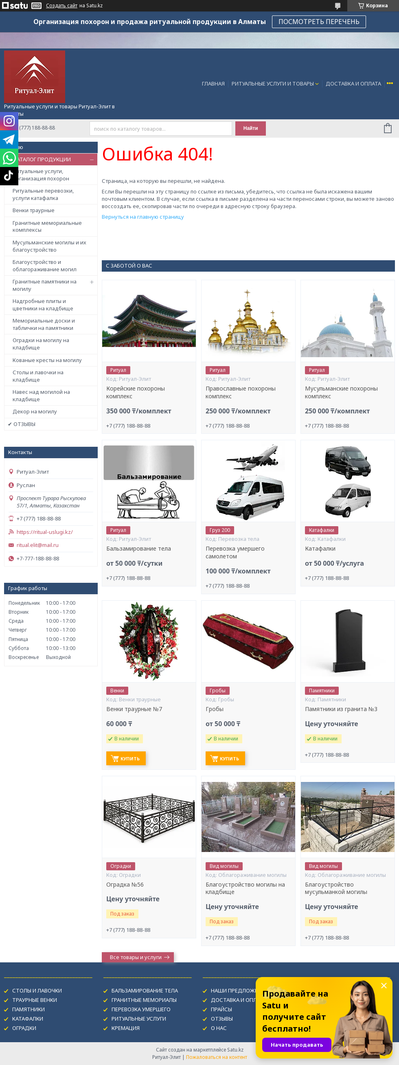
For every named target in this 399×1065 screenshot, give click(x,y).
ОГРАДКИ (24, 1028)
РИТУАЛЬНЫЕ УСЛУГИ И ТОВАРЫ (273, 83)
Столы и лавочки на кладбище (38, 376)
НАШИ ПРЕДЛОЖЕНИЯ (239, 990)
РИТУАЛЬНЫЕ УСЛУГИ (139, 1018)
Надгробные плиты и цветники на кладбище (43, 304)
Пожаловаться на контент (216, 1057)
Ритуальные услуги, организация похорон (41, 174)
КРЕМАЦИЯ (126, 1028)
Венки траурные (34, 210)
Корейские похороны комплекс (135, 392)
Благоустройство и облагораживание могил (45, 265)
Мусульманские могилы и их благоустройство (49, 246)
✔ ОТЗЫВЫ (21, 424)
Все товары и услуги (136, 957)
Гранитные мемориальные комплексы (47, 226)
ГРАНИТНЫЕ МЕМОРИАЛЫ (144, 1000)
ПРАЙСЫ (221, 1009)
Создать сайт (61, 6)
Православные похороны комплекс (241, 392)
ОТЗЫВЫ (222, 1018)
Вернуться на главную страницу (143, 216)
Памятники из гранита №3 (341, 709)
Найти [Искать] (250, 128)
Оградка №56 (125, 884)
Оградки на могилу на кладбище (41, 343)
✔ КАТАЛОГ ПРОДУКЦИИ (39, 159)
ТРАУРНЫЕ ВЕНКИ (34, 1000)
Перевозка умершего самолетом (235, 552)
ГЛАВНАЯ (213, 83)
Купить (130, 758)
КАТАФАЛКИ (27, 1018)
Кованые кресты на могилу (47, 360)
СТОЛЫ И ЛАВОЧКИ (37, 990)
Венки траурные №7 (134, 709)
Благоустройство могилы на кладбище (245, 888)
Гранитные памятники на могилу (45, 285)
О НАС (219, 1028)
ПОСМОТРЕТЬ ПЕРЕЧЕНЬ (319, 21)
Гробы (215, 709)
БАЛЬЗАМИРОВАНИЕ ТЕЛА (145, 990)
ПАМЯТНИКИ (28, 1009)
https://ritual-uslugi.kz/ (45, 532)
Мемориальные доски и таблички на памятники (44, 324)
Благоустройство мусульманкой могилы (336, 888)
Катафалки (320, 548)
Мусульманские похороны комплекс (341, 392)
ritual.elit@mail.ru (38, 545)
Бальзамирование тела (138, 548)
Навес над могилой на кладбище (41, 395)
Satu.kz (235, 1049)
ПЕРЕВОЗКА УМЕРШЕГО (141, 1009)
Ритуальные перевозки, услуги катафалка (43, 194)
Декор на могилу (35, 411)
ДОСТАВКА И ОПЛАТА (353, 83)
